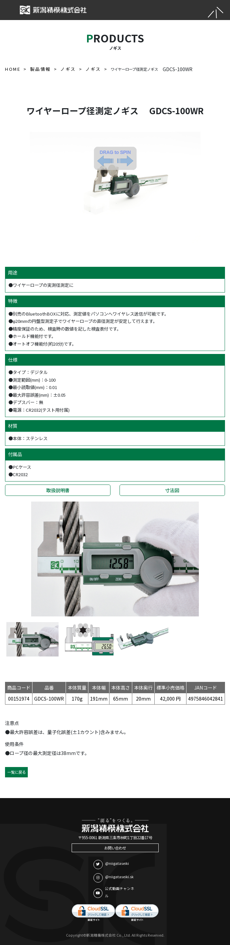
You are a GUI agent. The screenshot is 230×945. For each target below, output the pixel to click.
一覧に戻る (16, 772)
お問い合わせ (115, 847)
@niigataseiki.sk (113, 878)
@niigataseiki (111, 864)
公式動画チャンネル (113, 892)
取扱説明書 (58, 490)
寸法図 (172, 490)
